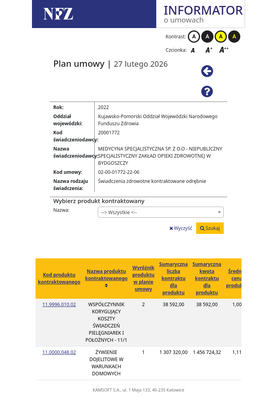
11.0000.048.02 (59, 352)
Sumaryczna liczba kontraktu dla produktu (173, 278)
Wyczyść (180, 228)
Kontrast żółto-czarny (221, 36)
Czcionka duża (224, 50)
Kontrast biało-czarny (194, 36)
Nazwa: (61, 210)
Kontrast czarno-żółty (234, 36)
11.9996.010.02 (59, 304)
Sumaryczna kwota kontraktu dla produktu (207, 278)
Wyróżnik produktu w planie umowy (143, 278)
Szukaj (210, 228)
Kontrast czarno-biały (207, 36)
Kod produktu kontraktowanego (59, 278)
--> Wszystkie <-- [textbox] (119, 212)
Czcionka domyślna (195, 50)
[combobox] (161, 212)
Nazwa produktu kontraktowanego (106, 275)
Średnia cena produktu (237, 278)
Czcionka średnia (209, 50)
